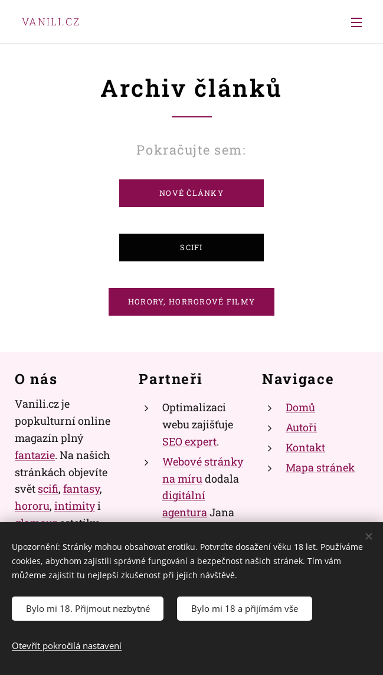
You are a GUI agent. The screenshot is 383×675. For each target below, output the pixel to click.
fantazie (35, 455)
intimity (74, 506)
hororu (32, 506)
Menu (356, 22)
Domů (300, 408)
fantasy (81, 489)
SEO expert (189, 441)
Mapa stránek (320, 467)
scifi (48, 489)
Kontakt (305, 447)
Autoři (301, 427)
